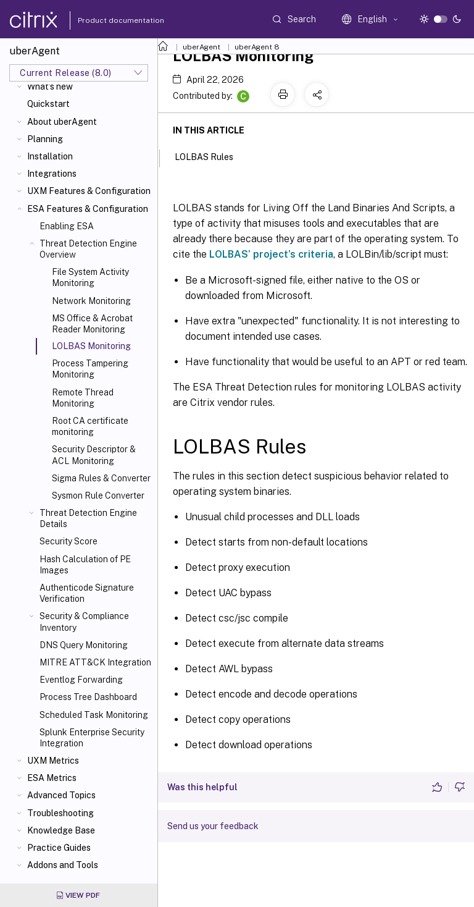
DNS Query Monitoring (84, 645)
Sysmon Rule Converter (98, 495)
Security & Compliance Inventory (84, 621)
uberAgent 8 (257, 47)
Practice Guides (59, 848)
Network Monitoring (91, 301)
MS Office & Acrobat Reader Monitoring (92, 323)
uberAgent (201, 47)
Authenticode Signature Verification (87, 593)
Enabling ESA (67, 226)
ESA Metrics (52, 778)
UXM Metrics (53, 761)
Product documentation (105, 20)
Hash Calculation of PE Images (85, 564)
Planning (45, 139)
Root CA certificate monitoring (90, 426)
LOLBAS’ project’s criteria (271, 254)
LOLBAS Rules (211, 156)
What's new (50, 86)
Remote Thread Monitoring (83, 397)
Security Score (69, 541)
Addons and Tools (62, 865)
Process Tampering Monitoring (90, 368)
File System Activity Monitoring (90, 277)
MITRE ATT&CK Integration (95, 662)
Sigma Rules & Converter (101, 478)
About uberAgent (62, 122)
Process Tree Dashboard (88, 697)
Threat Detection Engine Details (88, 518)
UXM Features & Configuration (89, 191)
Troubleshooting (60, 813)
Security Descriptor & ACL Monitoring (94, 454)
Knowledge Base (61, 830)
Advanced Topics (61, 795)
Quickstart (48, 104)
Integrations (52, 174)
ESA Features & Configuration (87, 209)
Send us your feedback (213, 826)
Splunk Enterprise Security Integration (92, 737)
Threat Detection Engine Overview (88, 248)
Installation (50, 156)
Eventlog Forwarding (81, 680)
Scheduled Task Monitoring (94, 715)
